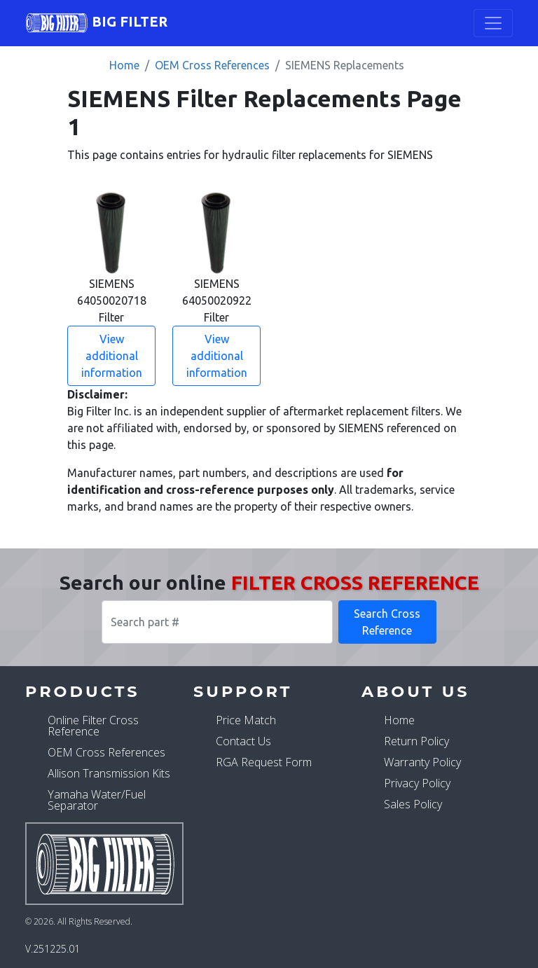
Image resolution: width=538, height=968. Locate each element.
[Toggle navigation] (493, 23)
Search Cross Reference (387, 622)
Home (124, 65)
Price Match (246, 720)
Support (242, 691)
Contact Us (243, 741)
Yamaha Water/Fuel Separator (97, 800)
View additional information (111, 356)
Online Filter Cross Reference (93, 725)
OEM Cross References (212, 65)
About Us (415, 691)
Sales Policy (413, 804)
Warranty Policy (422, 762)
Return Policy (416, 741)
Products (82, 691)
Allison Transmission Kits (109, 773)
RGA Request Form (264, 762)
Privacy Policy (417, 783)
